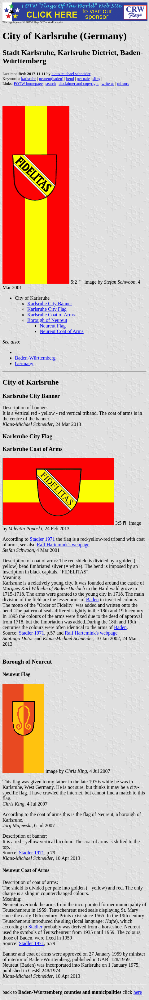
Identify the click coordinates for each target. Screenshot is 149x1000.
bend (70, 78)
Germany (24, 363)
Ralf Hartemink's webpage (63, 544)
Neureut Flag (53, 325)
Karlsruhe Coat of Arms (51, 314)
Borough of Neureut (47, 320)
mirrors (123, 83)
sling (96, 78)
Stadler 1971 (42, 539)
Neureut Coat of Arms (62, 331)
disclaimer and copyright (79, 83)
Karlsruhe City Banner (49, 303)
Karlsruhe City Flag (47, 309)
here (138, 992)
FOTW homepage (28, 83)
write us (108, 83)
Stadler (35, 926)
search (51, 83)
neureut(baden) (51, 78)
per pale (83, 78)
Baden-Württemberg (35, 357)
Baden (92, 599)
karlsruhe (28, 78)
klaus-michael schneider (70, 73)
